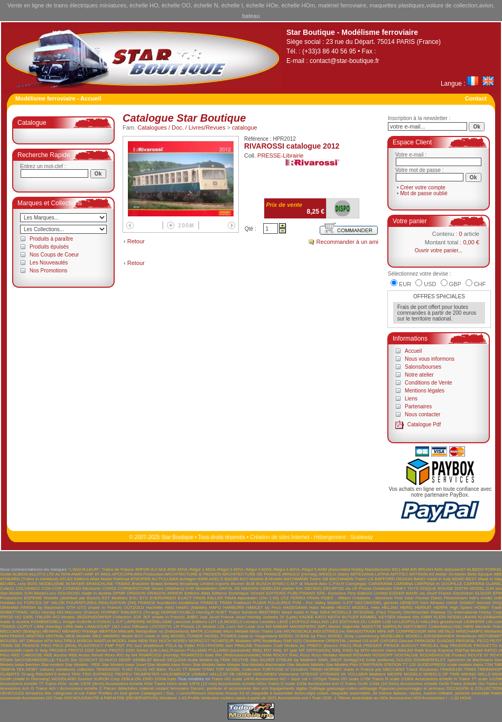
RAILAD (405, 650)
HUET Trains (228, 612)
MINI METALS (440, 631)
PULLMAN (197, 650)
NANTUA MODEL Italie (115, 640)
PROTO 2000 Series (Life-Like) (139, 650)
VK (343, 674)
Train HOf (62, 698)
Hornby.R (204, 612)
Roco (305, 655)
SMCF (336, 659)
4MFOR (142, 569)
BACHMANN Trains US (351, 579)
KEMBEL (368, 617)
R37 (268, 650)
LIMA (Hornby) (48, 626)
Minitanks (493, 631)
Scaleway (361, 537)
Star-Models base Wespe (216, 664)
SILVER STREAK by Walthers (287, 659)
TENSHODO (108, 669)
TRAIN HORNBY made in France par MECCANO (357, 669)
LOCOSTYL (161, 626)
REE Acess (79, 655)
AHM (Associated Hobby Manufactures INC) (359, 569)
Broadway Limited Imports (205, 583)
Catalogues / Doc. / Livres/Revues (181, 127)
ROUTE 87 (478, 655)
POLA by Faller (180, 645)
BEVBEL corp (13, 583)
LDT (213, 621)
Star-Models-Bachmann (263, 664)
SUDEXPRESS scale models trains (450, 664)
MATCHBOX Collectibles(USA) (432, 626)
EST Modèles (115, 598)
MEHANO (51, 631)
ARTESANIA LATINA (369, 574)
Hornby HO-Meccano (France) (70, 612)
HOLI (35, 612)
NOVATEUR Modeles (231, 640)
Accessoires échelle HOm (242, 683)
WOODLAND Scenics (71, 679)
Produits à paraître (51, 239)
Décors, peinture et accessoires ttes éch (229, 688)
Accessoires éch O (325, 683)
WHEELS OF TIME (441, 674)
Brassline (140, 583)
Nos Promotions (48, 270)
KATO (321, 617)
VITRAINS (329, 674)
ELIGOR (483, 593)
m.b (260, 626)
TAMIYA (7, 669)
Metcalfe (126, 631)
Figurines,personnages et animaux (411, 688)
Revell (97, 655)
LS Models (206, 626)
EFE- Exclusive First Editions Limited (352, 593)
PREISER (373, 645)
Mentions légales (424, 391)
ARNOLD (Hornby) (300, 574)
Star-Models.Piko (342, 664)
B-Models (274, 579)
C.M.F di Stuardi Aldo (306, 583)
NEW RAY (148, 640)
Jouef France (221, 617)
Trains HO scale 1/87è (232, 679)
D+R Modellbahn (201, 588)
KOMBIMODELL (46, 621)
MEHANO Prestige (80, 631)
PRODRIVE (461, 645)
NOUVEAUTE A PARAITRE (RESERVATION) (116, 698)
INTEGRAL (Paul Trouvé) (378, 612)
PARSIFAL (466, 640)
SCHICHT (88, 659)
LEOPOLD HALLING (309, 621)
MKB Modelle (78, 636)
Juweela (270, 617)
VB (232, 674)
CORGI (109, 588)
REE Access (55, 655)
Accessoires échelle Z (81, 688)
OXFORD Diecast (396, 640)
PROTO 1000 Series (87, 650)
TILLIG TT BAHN (184, 669)
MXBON (84, 640)
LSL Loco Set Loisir (236, 626)
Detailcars (382, 588)
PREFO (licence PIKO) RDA (334, 645)
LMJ (115, 626)
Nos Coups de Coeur (54, 255)
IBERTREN (269, 612)
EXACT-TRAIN (192, 598)
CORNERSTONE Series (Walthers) (150, 588)
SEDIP (124, 659)
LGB (387, 621)
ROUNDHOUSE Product (443, 655)
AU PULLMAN (165, 579)
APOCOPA (122, 574)
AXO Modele (251, 579)
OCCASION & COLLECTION (474, 688)
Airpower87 (455, 569)
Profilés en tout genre (119, 693)
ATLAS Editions (74, 579)
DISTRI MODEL (469, 588)
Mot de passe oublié (424, 193)
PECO (483, 640)
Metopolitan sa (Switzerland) (162, 631)
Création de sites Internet (279, 537)
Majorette (351, 626)
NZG (297, 640)
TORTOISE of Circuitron (285, 669)
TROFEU (123, 674)
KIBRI (426, 617)
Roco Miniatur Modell (331, 655)
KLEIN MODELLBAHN (454, 617)
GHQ (497, 602)
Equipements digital (288, 688)
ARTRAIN (418, 574)
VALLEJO (218, 674)
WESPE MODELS (404, 674)
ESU (133, 598)
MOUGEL (9, 640)
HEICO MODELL (353, 607)
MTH (48, 640)
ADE (172, 569)
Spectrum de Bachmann (470, 659)
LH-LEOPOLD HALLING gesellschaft (427, 621)
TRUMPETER (146, 674)
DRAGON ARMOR (165, 593)
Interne (385, 693)
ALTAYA (62, 574)
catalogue (244, 127)
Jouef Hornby (248, 617)
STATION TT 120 (400, 664)
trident (64, 674)
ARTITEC (399, 574)
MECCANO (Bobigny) (20, 631)
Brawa (157, 583)
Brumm (238, 583)
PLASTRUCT (90, 645)
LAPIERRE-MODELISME (148, 621)
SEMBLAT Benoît (149, 659)
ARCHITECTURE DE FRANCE (251, 574)
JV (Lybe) (289, 617)
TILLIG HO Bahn (150, 669)
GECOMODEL (368, 602)
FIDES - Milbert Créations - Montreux (357, 598)
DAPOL (226, 588)
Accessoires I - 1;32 (440, 698)
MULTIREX (65, 640)
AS (431, 574)
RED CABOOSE (26, 655)
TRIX (76, 674)
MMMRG (111, 636)
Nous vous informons (429, 359)
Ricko (110, 655)
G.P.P (347, 602)
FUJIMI (259, 602)
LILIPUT (24, 626)
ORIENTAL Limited (343, 640)
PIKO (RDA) (65, 645)
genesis (391, 602)
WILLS (484, 674)
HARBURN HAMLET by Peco (252, 607)
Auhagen (188, 579)
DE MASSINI (246, 588)
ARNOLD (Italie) (334, 574)
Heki (375, 607)
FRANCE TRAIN (216, 602)
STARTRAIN (371, 664)
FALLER (215, 598)
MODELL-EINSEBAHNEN (429, 636)
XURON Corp (107, 679)
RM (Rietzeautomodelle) (238, 655)
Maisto (334, 626)
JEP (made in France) (164, 617)
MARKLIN (392, 626)
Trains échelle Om (467, 683)
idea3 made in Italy (300, 612)
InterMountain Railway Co (427, 612)
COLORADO (28, 588)
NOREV (180, 640)
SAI (73, 659)
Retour (136, 241)
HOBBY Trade (488, 607)
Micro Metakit (235, 631)
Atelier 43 (444, 574)
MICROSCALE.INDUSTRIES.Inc (314, 631)
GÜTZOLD (134, 607)
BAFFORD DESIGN (393, 579)
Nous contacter (422, 414)
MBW (468, 626)
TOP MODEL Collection (238, 669)
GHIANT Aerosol (475, 602)
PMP (109, 645)
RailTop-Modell (469, 650)
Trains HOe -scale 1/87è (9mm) (75, 683)
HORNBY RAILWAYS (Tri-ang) (130, 612)
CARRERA (474, 583)
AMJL (105, 574)
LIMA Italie (73, 626)
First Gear (403, 598)
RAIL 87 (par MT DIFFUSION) (302, 650)
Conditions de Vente (428, 383)
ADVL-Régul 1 (190, 569)
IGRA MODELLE (335, 612)
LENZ (282, 621)
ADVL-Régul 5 (303, 569)
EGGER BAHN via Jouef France (420, 593)
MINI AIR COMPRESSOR (401, 631)
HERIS (406, 607)
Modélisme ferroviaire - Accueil (58, 98)
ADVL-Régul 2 (218, 569)
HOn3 (465, 698)
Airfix (438, 569)
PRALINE (244, 645)
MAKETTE (371, 626)
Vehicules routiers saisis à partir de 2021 (239, 698)
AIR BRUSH (421, 569)
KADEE (306, 617)
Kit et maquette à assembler (266, 693)
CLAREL (494, 583)
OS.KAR (370, 640)
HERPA (440, 607)
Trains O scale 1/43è (287, 683)
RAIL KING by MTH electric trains (364, 650)
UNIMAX (200, 674)
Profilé (194, 698)
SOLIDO (404, 659)
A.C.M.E (158, 569)
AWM (203, 579)
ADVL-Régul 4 (275, 569)
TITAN (208, 669)
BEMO (458, 579)
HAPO (215, 607)
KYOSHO (102, 621)
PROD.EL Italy (434, 645)
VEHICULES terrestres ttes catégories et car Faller (48, 693)
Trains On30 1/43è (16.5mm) (372, 683)
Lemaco (251, 621)
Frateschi (242, 602)
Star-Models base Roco (169, 664)
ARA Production (149, 574)
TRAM (470, 669)
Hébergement (330, 537)
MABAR (280, 626)
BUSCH (263, 583)
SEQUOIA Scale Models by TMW (198, 659)
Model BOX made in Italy (145, 636)
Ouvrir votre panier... (439, 250)
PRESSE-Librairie (280, 155)
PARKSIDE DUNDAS (434, 640)
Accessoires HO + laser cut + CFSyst (291, 679)
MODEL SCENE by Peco (302, 636)
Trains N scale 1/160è (393, 679)
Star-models (52, 664)
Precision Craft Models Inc (279, 645)
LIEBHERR (474, 621)
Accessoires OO (37, 698)
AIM (405, 569)
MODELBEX (392, 636)
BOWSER (75, 583)
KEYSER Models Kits (398, 617)
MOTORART (490, 636)
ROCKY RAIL (286, 655)
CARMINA (403, 583)
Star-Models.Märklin (305, 664)
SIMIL (323, 659)
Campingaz (356, 583)
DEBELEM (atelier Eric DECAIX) (290, 588)
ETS (144, 598)
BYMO (279, 583)
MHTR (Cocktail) (205, 631)
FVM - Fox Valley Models (316, 602)
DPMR (119, 593)
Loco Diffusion (134, 626)
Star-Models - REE (82, 664)
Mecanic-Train (488, 626)
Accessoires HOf (405, 698)
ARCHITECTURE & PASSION (192, 574)
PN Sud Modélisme (145, 645)
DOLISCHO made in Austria (84, 593)
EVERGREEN (163, 598)
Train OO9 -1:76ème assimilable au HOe (350, 698)
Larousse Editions (190, 621)
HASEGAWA (295, 607)
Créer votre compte (422, 187)
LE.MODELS (230, 621)
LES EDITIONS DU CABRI (355, 621)
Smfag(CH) (354, 659)
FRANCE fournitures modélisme (168, 602)
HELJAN (390, 607)
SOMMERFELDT (429, 659)
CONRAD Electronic (82, 588)
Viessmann (288, 674)
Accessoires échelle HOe (129, 683)
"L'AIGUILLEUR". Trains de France (101, 569)
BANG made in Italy (432, 579)
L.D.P (118, 621)
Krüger (69, 621)
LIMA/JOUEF (97, 626)
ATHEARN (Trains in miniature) (29, 579)
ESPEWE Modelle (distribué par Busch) (62, 598)
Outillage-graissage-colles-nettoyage (343, 688)
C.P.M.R (336, 583)
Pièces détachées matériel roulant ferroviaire (146, 688)
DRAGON (136, 593)
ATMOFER (140, 579)
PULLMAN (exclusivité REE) (235, 650)
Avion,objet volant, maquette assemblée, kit (335, 693)
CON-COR (51, 588)
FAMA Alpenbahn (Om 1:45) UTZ (257, 598)
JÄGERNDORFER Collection (104, 617)
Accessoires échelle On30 (424, 683)
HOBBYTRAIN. (14, 612)
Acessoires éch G (17, 688)
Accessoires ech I (294, 698)
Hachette (154, 607)
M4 (268, 626)
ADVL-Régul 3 (246, 569)
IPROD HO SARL (17, 617)
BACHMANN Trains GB (306, 579)
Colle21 (7, 588)
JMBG (192, 617)
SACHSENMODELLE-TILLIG (41, 659)
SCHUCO (108, 659)
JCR (137, 617)
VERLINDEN (265, 674)
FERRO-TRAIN (304, 598)
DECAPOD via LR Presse (347, 588)
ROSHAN (362, 655)
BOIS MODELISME (45, 583)
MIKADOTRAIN (361, 631)
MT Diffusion (31, 640)
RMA (267, 655)
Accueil (413, 351)
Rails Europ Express (433, 650)
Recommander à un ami (347, 242)
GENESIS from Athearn (421, 602)
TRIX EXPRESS (97, 674)
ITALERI (43, 617)
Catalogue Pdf (424, 424)
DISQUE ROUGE (436, 588)
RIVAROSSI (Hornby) (159, 655)
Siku (254, 659)
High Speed (461, 607)
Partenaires (418, 406)
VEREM (243, 674)
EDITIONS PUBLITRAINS (290, 593)
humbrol (249, 612)
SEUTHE (239, 659)
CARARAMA (380, 583)
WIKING (468, 674)
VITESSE (309, 674)
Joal (204, 617)
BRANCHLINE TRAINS (108, 583)
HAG (169, 607)
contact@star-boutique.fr (344, 61)
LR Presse (184, 626)
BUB (250, 583)
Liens (411, 398)
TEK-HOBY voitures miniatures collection (55, 669)
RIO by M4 (127, 655)
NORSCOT (199, 640)
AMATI (77, 574)
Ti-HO (127, 669)
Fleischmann (456, 598)
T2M (489, 664)
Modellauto (466, 636)
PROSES (58, 650)
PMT (120, 645)
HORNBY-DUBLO (178, 612)
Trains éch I (46, 688)
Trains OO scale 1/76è (349, 679)
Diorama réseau (223, 693)
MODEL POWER (187, 636)
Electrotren (463, 593)
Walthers (377, 674)
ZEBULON (131, 679)
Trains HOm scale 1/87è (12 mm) (185, 683)
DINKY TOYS (406, 588)
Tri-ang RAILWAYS (39, 674)
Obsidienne (313, 640)
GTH (71, 607)
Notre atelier (419, 375)
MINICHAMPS (468, 631)
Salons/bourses (423, 367)
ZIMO (148, 679)
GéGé (452, 602)
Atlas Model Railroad (109, 579)
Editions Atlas (197, 593)
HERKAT (423, 607)
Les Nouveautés (49, 263)
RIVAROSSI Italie (197, 655)
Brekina (171, 583)
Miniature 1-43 (173, 698)
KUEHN (84, 621)
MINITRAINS (12, 636)
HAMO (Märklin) (191, 607)
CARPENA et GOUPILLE (438, 583)
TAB (498, 664)
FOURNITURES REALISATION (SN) (101, 602)
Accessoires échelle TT (22, 683)
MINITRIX (35, 636)
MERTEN (108, 631)
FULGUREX (279, 602)
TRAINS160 (451, 669)
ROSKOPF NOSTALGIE (396, 655)
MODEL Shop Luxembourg (353, 636)
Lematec (268, 621)
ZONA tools (165, 679)
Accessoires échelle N (436, 679)
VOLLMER (358, 674)
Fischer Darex (428, 598)
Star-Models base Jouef (123, 664)
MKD (97, 636)
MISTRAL (55, 636)
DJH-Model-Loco (40, 593)
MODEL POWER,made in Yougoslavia (240, 636)
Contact (476, 98)
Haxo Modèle (322, 607)
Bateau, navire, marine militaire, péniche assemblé (441, 693)
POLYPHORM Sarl (215, 645)
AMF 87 (92, 574)
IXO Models (63, 617)
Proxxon (177, 650)
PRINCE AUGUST (401, 645)
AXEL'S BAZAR (223, 579)
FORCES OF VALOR (44, 602)
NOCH (165, 640)
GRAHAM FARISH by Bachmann (32, 607)
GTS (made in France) (99, 607)
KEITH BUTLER (343, 617)
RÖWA (6, 659)
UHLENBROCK (175, 674)
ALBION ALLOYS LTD (33, 574)
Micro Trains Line (266, 631)
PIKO (46, 645)
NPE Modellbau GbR (272, 640)
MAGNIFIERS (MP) (308, 626)
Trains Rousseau (422, 669)
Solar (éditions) (380, 659)
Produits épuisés (49, 247)
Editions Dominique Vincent (238, 593)
